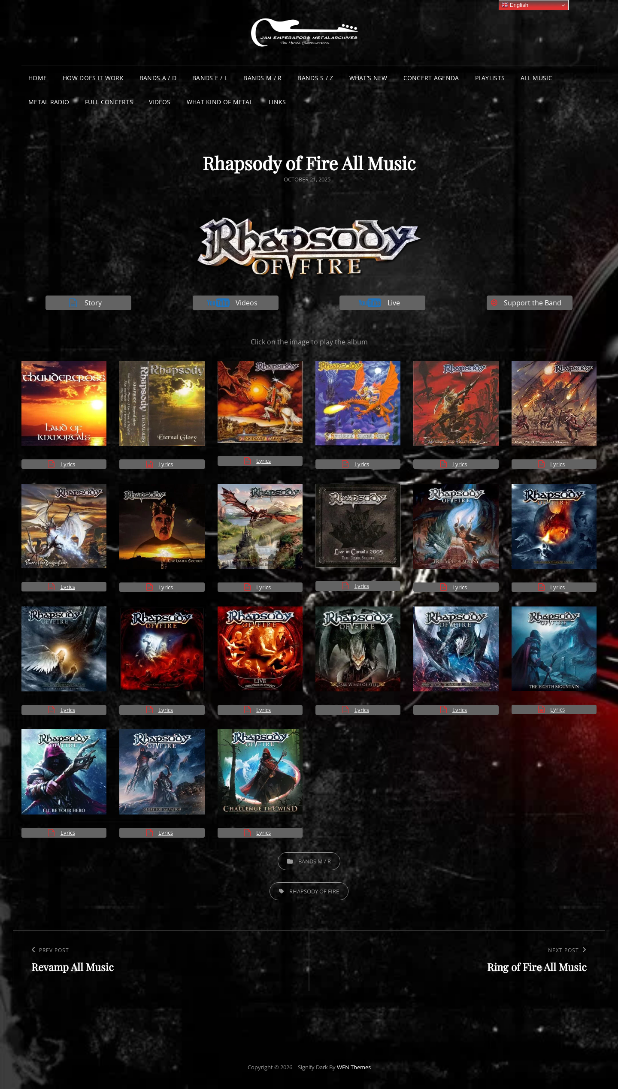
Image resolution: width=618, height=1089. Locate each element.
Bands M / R (262, 78)
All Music (536, 78)
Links (277, 102)
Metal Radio (48, 102)
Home (37, 78)
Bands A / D (157, 78)
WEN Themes (354, 1067)
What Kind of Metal (220, 102)
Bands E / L (209, 78)
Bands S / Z (315, 78)
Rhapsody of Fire (314, 891)
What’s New (368, 78)
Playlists (490, 78)
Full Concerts (109, 102)
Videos (160, 102)
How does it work (93, 78)
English (514, 5)
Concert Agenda (431, 78)
